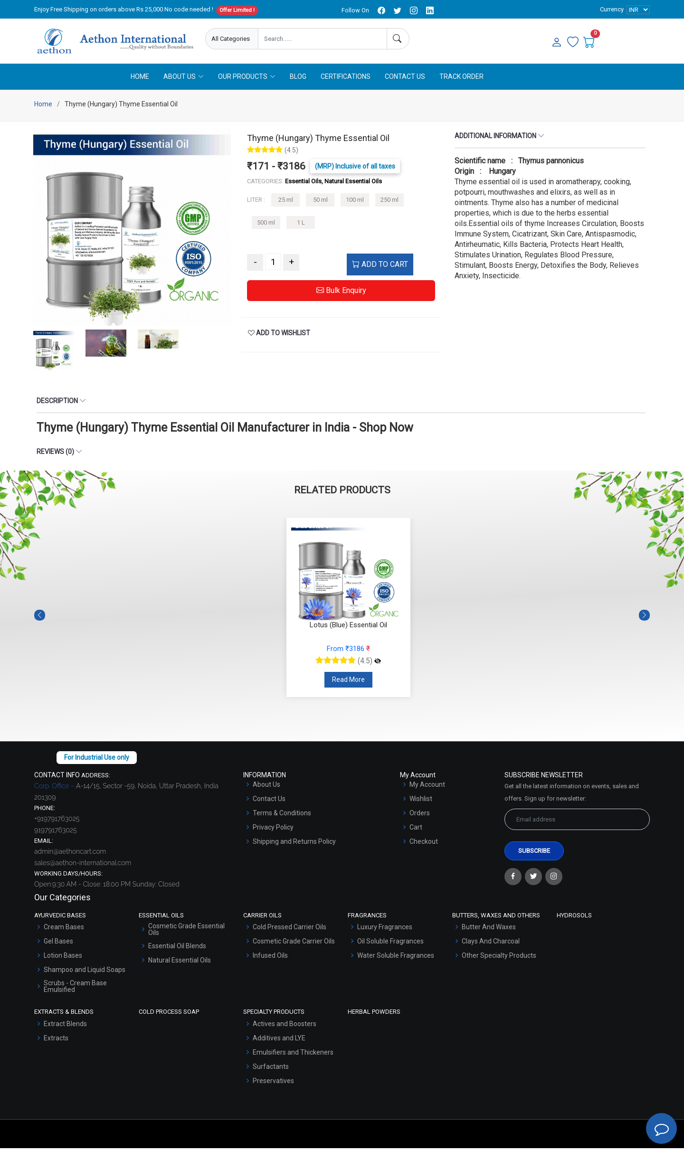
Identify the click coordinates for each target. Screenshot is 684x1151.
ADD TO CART (380, 267)
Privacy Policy (273, 830)
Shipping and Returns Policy (294, 844)
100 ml (355, 203)
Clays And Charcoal (491, 944)
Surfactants (271, 1069)
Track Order (461, 79)
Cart (415, 830)
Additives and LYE (279, 1041)
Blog (298, 79)
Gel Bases (58, 944)
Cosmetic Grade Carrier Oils (294, 944)
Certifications (345, 79)
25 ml (285, 203)
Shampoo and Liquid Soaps (84, 972)
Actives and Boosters (284, 1026)
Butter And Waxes (489, 929)
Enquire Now (452, 39)
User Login (509, 39)
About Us (266, 787)
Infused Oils (270, 958)
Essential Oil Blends (177, 948)
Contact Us (405, 79)
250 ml (389, 203)
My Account (427, 787)
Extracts (56, 1041)
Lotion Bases (63, 958)
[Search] (398, 38)
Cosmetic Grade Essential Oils (186, 932)
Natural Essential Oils (179, 963)
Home (140, 79)
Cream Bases (64, 929)
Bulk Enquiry (341, 293)
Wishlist (420, 801)
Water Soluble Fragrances (395, 958)
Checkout (423, 844)
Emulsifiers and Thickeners (293, 1055)
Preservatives (273, 1083)
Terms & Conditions (282, 815)
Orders (419, 815)
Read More (348, 682)
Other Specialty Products (499, 958)
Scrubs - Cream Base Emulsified (75, 989)
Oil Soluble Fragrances (390, 944)
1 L (301, 225)
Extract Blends (65, 1026)
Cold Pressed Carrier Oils (289, 929)
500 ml (266, 225)
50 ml (320, 203)
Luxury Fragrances (384, 929)
